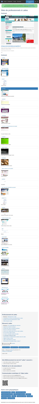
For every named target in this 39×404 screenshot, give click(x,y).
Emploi (14, 1)
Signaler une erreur (14, 347)
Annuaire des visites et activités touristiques (11, 328)
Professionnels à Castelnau (20, 392)
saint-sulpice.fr (29, 396)
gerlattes (3, 179)
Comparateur (9, 1)
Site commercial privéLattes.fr (29, 2)
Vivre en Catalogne (11, 398)
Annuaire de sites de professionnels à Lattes (11, 319)
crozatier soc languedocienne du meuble (9, 126)
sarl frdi (3, 268)
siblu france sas (5, 287)
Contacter (13, 343)
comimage (4, 115)
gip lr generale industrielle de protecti (9, 187)
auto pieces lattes (5, 68)
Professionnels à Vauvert (21, 396)
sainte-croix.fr (4, 398)
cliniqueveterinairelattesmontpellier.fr (11, 46)
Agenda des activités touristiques (9, 326)
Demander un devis (6, 347)
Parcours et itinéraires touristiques (9, 329)
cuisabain (3, 136)
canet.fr (13, 392)
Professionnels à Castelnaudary (7, 394)
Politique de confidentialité (28, 5)
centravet (3, 88)
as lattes (3, 57)
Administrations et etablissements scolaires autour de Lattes (14, 336)
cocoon (3, 107)
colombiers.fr (28, 394)
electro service (4, 147)
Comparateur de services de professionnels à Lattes (13, 318)
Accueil (5, 1)
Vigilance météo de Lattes (8, 338)
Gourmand (19, 1)
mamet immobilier (5, 247)
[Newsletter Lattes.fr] (35, 1)
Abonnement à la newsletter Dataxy (11, 341)
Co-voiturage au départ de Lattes (9, 335)
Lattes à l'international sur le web (9, 339)
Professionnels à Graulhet (6, 396)
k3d (2, 228)
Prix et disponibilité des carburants (14, 325)
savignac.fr (14, 396)
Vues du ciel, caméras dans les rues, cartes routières (13, 331)
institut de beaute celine (6, 218)
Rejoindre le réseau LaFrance (24, 347)
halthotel (3, 207)
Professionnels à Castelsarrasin (19, 394)
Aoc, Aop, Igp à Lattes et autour (9, 332)
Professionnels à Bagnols (6, 392)
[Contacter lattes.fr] (37, 1)
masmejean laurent (5, 258)
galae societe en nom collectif (7, 168)
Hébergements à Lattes (12, 316)
